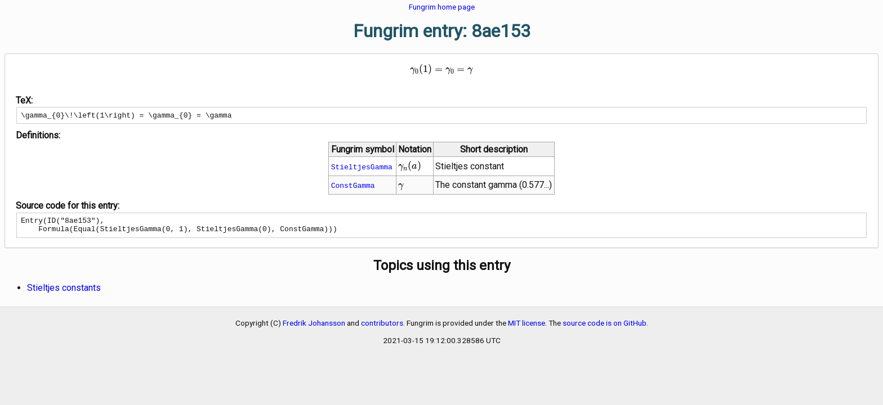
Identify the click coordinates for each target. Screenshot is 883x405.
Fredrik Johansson (314, 327)
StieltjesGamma (362, 168)
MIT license (526, 327)
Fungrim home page (442, 6)
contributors (382, 327)
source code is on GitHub (604, 327)
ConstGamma (353, 187)
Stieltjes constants (64, 292)
